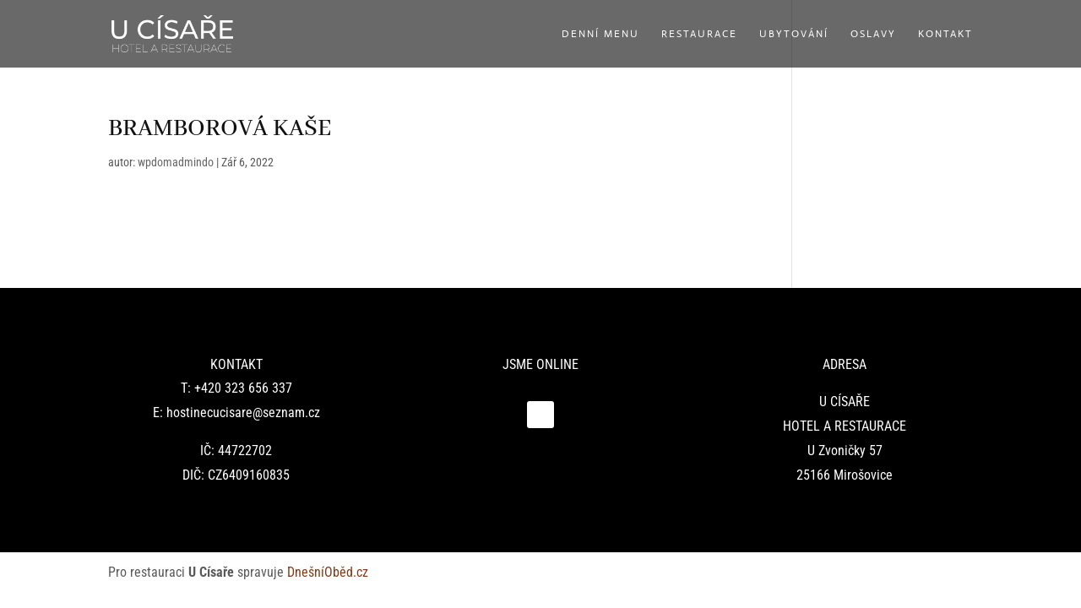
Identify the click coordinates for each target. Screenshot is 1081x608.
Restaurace (699, 34)
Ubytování (793, 34)
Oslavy (873, 34)
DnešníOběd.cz (329, 572)
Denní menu (600, 34)
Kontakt (945, 34)
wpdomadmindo (176, 162)
